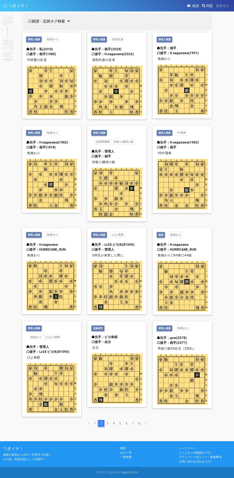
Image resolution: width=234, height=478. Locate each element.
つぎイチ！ (13, 448)
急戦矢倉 (117, 39)
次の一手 (126, 452)
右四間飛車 (103, 142)
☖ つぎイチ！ (16, 5)
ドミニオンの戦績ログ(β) (195, 452)
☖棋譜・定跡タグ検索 (49, 21)
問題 (207, 6)
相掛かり (52, 39)
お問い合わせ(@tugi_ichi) (195, 461)
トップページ (187, 448)
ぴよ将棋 (117, 235)
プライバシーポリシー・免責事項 (200, 457)
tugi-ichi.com (129, 472)
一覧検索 (126, 457)
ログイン (222, 6)
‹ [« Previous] (88, 423)
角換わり (52, 133)
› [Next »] (145, 423)
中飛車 (181, 133)
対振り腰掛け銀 (124, 142)
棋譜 (193, 6)
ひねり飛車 (53, 337)
